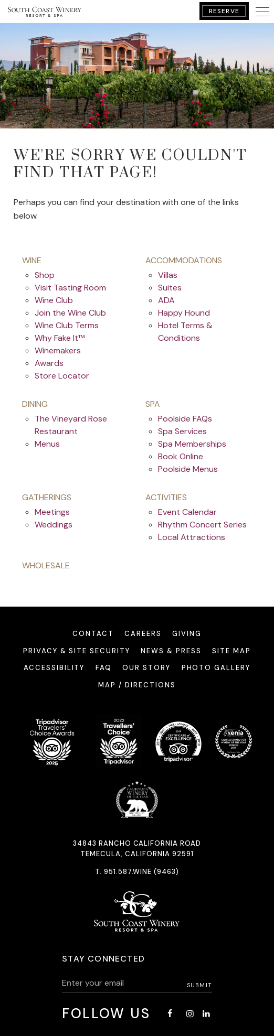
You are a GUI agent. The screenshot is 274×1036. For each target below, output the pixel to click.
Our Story (146, 667)
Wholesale (46, 565)
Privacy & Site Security (76, 650)
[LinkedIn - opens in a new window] (206, 1013)
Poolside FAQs (185, 418)
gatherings (46, 497)
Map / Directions (136, 685)
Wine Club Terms (67, 325)
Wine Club (54, 300)
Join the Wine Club (70, 312)
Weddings (53, 524)
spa (152, 403)
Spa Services (182, 431)
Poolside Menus (188, 468)
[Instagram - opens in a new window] (190, 1013)
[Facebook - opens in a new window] (170, 1013)
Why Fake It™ (60, 337)
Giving (187, 633)
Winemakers (58, 350)
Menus (47, 443)
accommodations (183, 260)
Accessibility (54, 667)
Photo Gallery (216, 667)
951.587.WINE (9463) (142, 871)
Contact (93, 633)
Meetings (52, 511)
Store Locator (62, 375)
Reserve (224, 11)
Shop (45, 274)
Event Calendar (187, 511)
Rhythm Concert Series (202, 524)
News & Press (171, 650)
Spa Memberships (192, 443)
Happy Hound (184, 312)
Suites (170, 287)
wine (31, 260)
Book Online (180, 456)
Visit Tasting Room (70, 287)
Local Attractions (191, 537)
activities (166, 497)
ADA (166, 300)
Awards (49, 363)
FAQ (104, 667)
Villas (167, 274)
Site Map (231, 650)
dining (35, 403)
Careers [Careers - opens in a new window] (143, 633)
